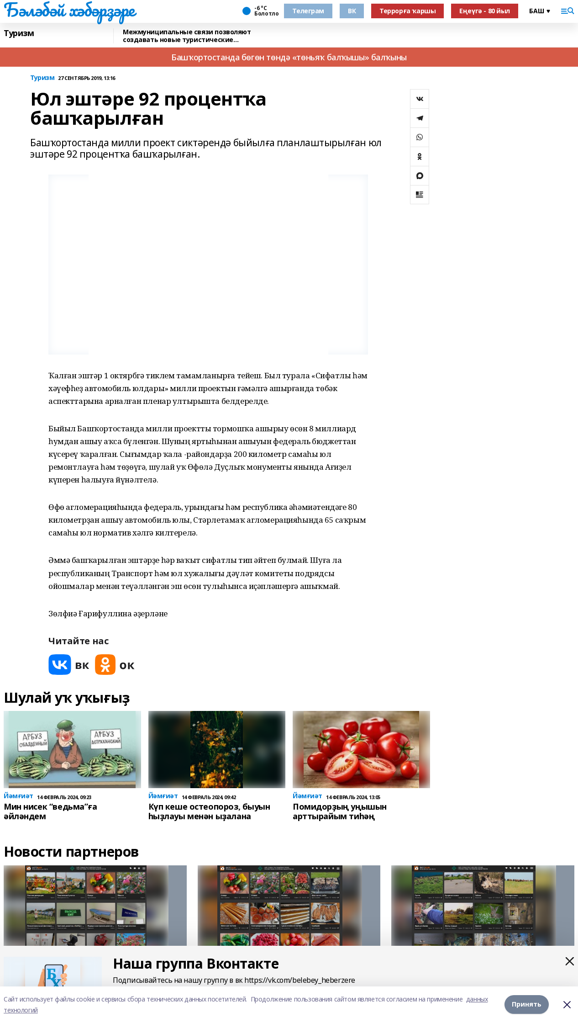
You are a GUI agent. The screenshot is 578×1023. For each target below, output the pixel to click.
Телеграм (308, 10)
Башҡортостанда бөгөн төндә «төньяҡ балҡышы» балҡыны (289, 57)
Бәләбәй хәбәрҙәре (69, 9)
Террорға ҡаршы (407, 10)
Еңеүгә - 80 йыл (484, 10)
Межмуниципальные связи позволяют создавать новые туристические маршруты (187, 35)
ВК (352, 10)
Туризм (19, 33)
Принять (526, 1004)
